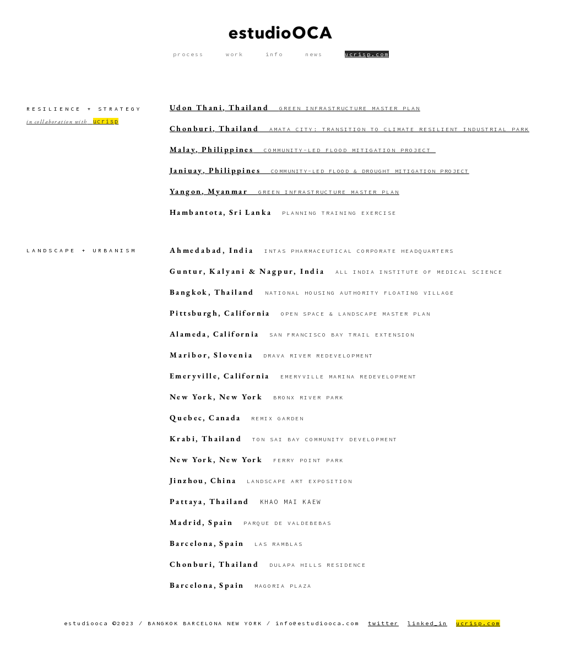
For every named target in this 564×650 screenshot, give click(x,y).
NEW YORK (244, 623)
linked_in (427, 623)
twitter (383, 623)
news (314, 54)
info (274, 54)
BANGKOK (163, 623)
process (188, 54)
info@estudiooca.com (317, 623)
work (234, 54)
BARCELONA (203, 623)
